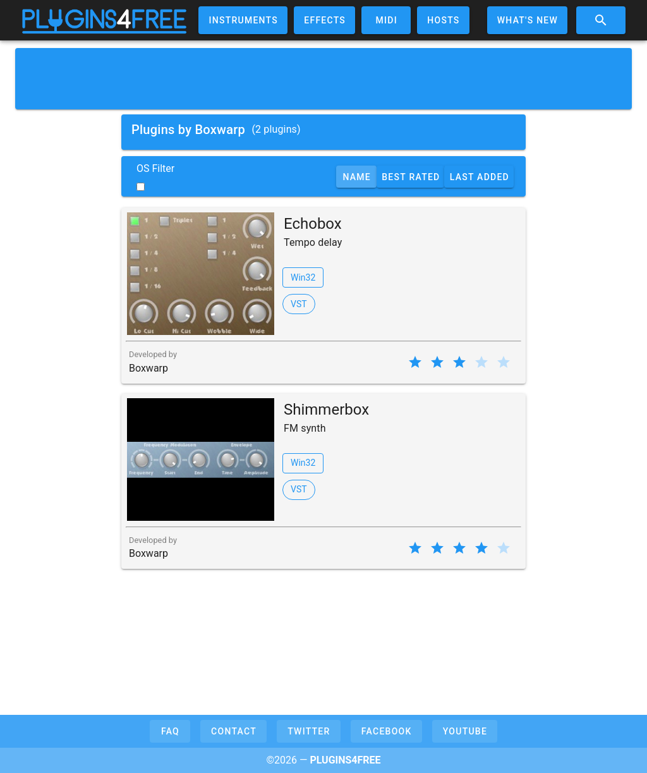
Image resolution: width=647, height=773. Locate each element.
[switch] (140, 187)
